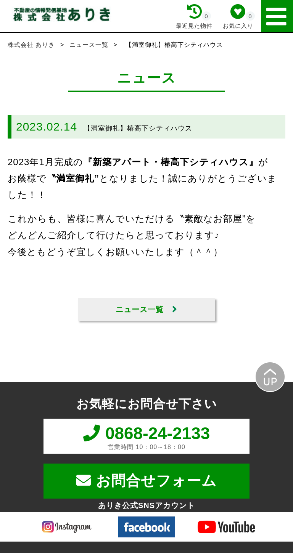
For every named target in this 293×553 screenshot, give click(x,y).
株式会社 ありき (32, 44)
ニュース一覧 (89, 44)
